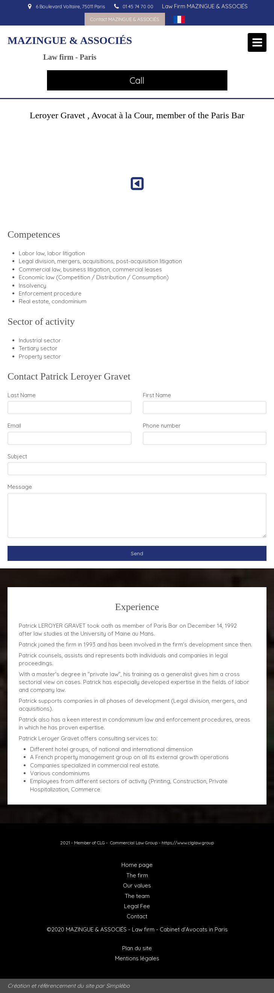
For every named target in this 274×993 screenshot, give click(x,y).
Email (14, 425)
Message (20, 486)
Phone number (162, 425)
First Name (157, 395)
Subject (17, 456)
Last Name (22, 395)
